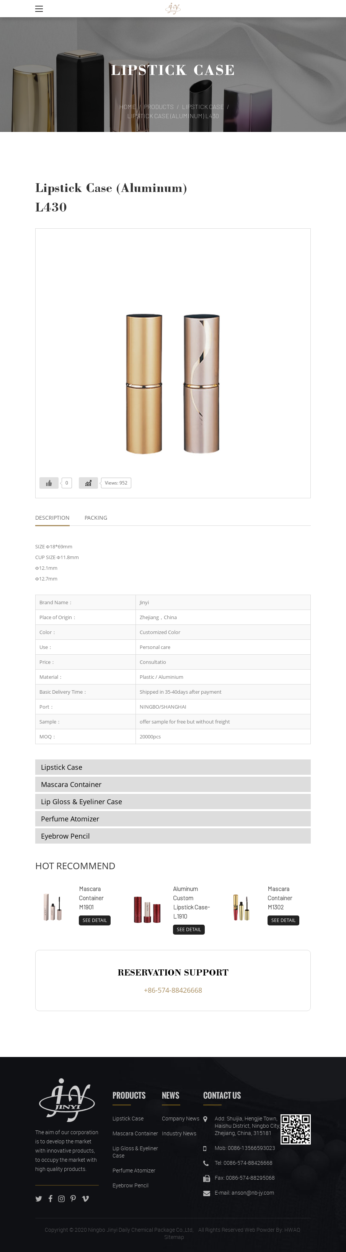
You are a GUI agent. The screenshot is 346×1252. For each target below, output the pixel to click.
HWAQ (292, 1229)
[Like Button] (49, 483)
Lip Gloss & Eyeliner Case (81, 801)
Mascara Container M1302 (280, 898)
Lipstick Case (173, 69)
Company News (180, 1118)
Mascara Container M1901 (91, 898)
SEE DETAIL (95, 920)
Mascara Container (71, 784)
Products (159, 106)
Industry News (179, 1133)
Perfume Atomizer (70, 818)
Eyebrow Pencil (65, 836)
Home (127, 106)
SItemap (174, 1237)
